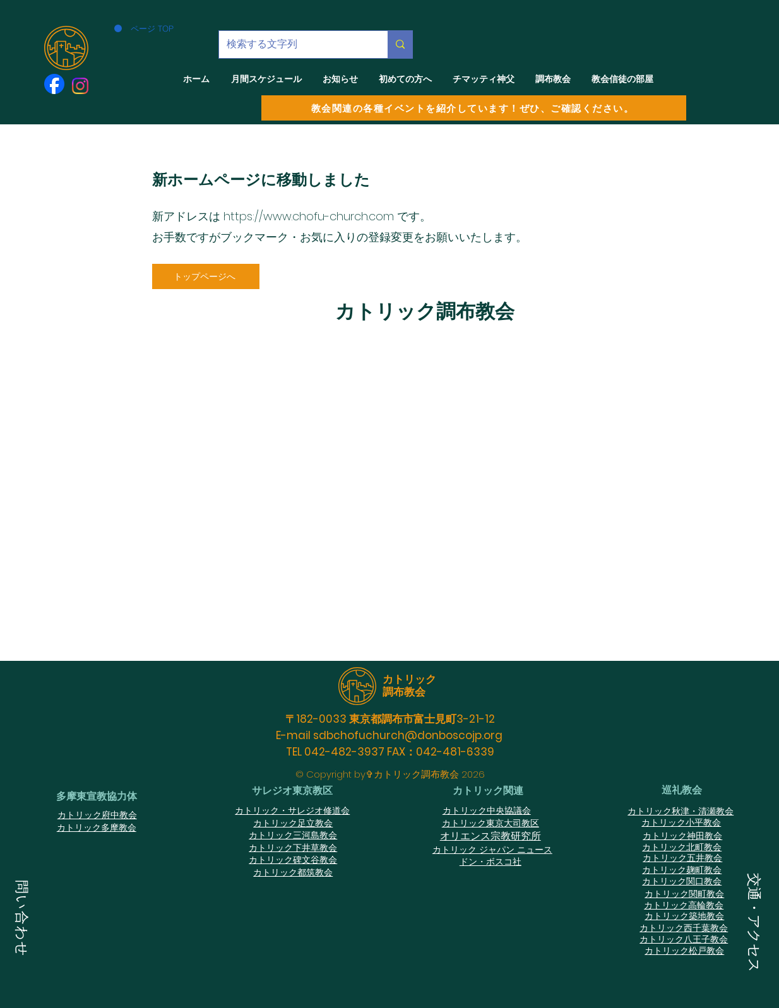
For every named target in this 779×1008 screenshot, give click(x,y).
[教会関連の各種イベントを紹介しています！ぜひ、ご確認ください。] (473, 108)
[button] (22, 920)
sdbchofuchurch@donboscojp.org (407, 735)
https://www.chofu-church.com (308, 216)
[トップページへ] (205, 276)
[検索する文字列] (294, 44)
